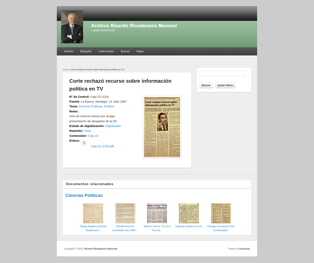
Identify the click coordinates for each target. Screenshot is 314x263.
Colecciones (106, 51)
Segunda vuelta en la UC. (189, 226)
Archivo (68, 51)
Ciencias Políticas (90, 106)
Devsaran (244, 248)
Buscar (125, 51)
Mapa (140, 51)
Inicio (65, 69)
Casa (87, 130)
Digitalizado (113, 126)
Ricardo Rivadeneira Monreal (100, 248)
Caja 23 (93, 135)
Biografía (86, 51)
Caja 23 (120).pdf (102, 146)
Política (109, 106)
